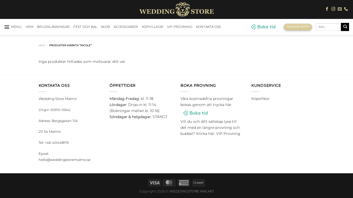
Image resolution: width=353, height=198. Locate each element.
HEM (30, 27)
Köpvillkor (152, 27)
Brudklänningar (53, 27)
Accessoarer (126, 27)
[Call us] (346, 9)
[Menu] (13, 27)
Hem (42, 45)
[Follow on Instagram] (333, 9)
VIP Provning (179, 27)
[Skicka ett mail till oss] (340, 9)
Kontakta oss (208, 27)
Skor (105, 27)
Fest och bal (85, 27)
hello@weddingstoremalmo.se (65, 160)
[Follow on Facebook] (327, 9)
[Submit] (345, 27)
